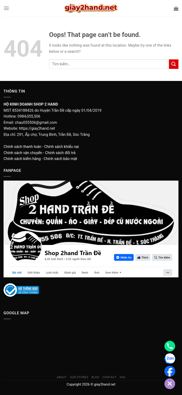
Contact (109, 377)
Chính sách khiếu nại (61, 146)
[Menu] (6, 8)
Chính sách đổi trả (60, 153)
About (62, 377)
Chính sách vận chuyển (23, 153)
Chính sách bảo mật (60, 158)
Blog (95, 377)
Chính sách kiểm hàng (22, 158)
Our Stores (79, 377)
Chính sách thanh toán (22, 146)
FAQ (122, 377)
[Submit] (173, 64)
